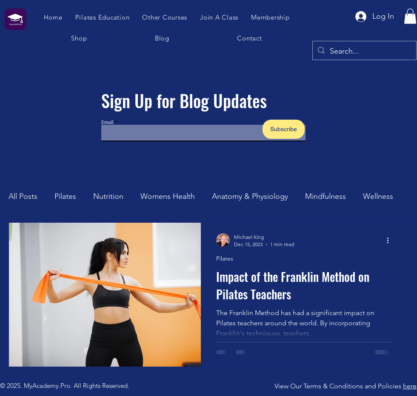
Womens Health (167, 196)
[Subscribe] (284, 129)
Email (107, 122)
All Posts (23, 196)
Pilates (65, 196)
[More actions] (391, 240)
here (410, 386)
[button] (219, 17)
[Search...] (364, 51)
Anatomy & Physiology (250, 196)
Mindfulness (325, 196)
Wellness (378, 196)
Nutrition (108, 196)
